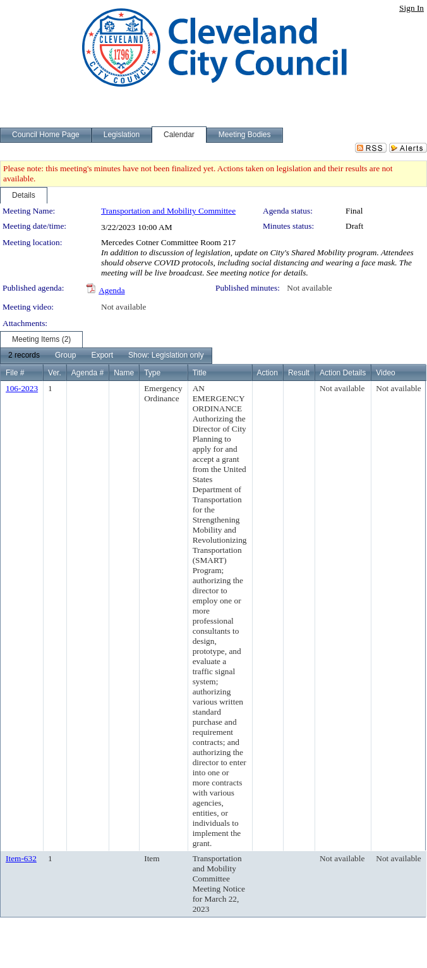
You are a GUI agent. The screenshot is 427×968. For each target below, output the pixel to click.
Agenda (111, 290)
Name (124, 372)
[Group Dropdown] (65, 355)
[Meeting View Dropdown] (166, 355)
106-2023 (22, 388)
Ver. (54, 372)
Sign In (411, 8)
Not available (309, 288)
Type (152, 372)
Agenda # (87, 372)
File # (15, 372)
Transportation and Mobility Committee (168, 210)
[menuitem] (24, 355)
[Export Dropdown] (102, 355)
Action (267, 372)
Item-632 (21, 858)
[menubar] (106, 356)
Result (299, 372)
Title (200, 372)
